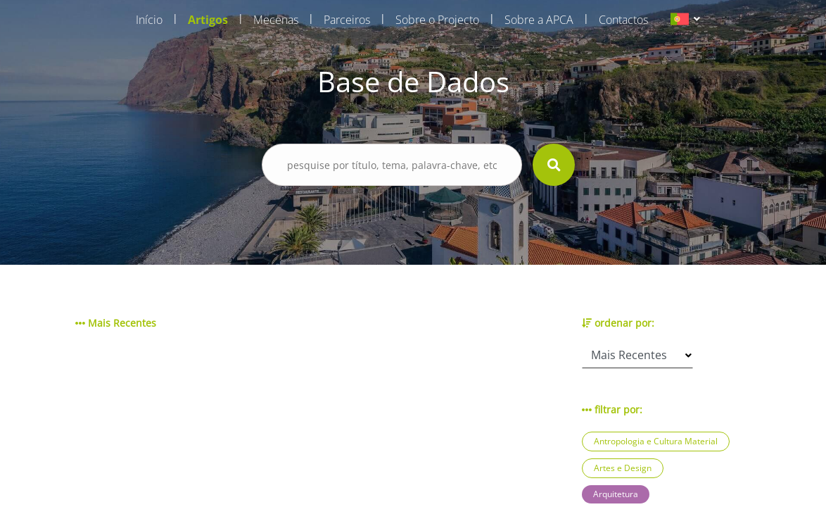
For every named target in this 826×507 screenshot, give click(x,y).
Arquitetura (615, 494)
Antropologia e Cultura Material (656, 441)
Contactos (623, 19)
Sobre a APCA (538, 19)
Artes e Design (623, 468)
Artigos (208, 19)
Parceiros (347, 19)
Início (149, 19)
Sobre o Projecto (437, 19)
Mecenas (275, 19)
